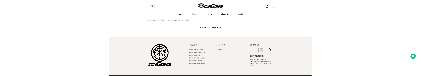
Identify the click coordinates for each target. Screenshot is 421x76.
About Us (224, 14)
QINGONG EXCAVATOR (196, 49)
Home (180, 14)
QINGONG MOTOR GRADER (197, 64)
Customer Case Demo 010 (179, 20)
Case (210, 14)
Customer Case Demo (161, 20)
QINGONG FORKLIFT (195, 55)
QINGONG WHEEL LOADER (197, 58)
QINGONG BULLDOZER (196, 61)
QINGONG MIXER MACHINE (197, 52)
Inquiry (240, 14)
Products (195, 14)
